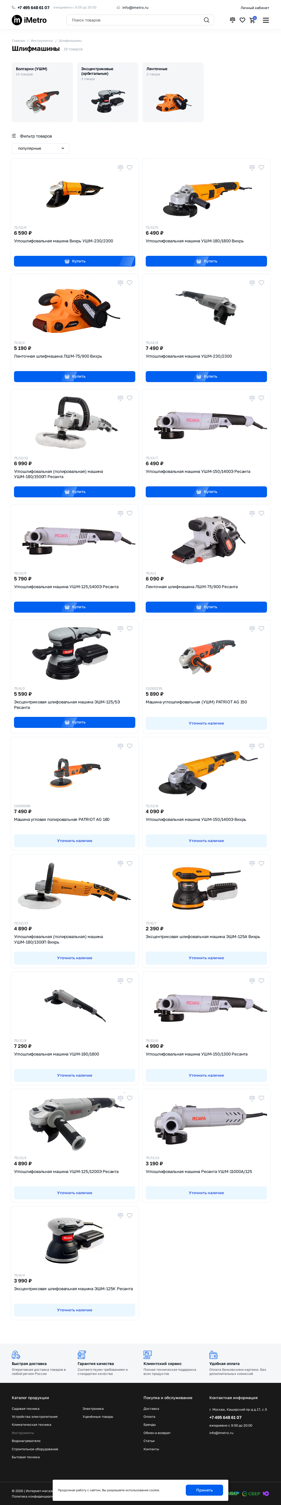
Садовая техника (26, 1409)
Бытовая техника (26, 1457)
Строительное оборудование (35, 1449)
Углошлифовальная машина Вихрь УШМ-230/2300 (63, 240)
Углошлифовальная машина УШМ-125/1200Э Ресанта (66, 1171)
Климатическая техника (31, 1425)
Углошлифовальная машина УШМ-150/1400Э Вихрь (196, 819)
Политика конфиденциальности (37, 1496)
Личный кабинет (255, 8)
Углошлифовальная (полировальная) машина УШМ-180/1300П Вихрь (58, 939)
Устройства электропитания (35, 1417)
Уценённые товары (98, 1417)
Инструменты (23, 1433)
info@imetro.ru (135, 7)
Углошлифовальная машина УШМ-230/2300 (189, 355)
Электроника (93, 1409)
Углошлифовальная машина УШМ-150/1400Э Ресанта (198, 471)
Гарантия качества (96, 1363)
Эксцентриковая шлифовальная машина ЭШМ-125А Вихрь (203, 936)
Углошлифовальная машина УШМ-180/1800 (56, 1053)
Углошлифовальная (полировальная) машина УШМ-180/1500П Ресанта (58, 474)
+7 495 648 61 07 (33, 7)
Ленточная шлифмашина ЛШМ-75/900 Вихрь (58, 355)
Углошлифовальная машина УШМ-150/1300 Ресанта (197, 1053)
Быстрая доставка (29, 1363)
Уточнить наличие (206, 723)
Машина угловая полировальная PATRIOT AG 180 (61, 819)
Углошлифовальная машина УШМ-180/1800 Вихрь (195, 240)
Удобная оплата (224, 1363)
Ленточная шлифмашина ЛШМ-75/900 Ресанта (192, 586)
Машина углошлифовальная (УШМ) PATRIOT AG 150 (196, 701)
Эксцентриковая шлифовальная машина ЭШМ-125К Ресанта (73, 1288)
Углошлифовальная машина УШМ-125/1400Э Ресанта (66, 586)
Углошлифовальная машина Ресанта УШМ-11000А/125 (199, 1171)
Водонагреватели (26, 1441)
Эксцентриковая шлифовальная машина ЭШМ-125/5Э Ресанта (67, 704)
